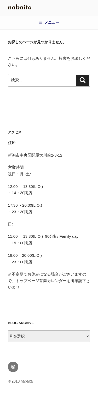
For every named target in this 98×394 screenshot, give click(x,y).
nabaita (20, 8)
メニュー (49, 22)
